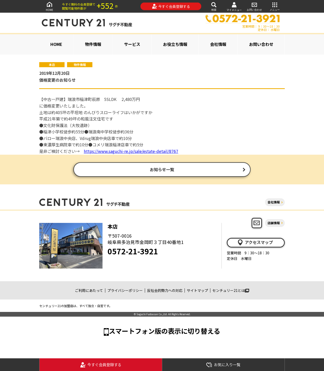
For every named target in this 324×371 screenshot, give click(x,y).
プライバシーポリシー (125, 290)
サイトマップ (197, 290)
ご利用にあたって (89, 290)
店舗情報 (274, 223)
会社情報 (218, 44)
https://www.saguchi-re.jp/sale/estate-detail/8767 (131, 151)
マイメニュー (234, 6)
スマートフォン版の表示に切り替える (164, 331)
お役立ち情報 (175, 44)
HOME (49, 6)
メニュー (275, 6)
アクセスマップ (255, 243)
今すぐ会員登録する (171, 6)
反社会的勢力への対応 (165, 290)
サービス (132, 44)
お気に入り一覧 (223, 365)
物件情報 (93, 44)
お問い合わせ (254, 6)
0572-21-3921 (133, 251)
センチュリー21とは (230, 290)
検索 (214, 6)
